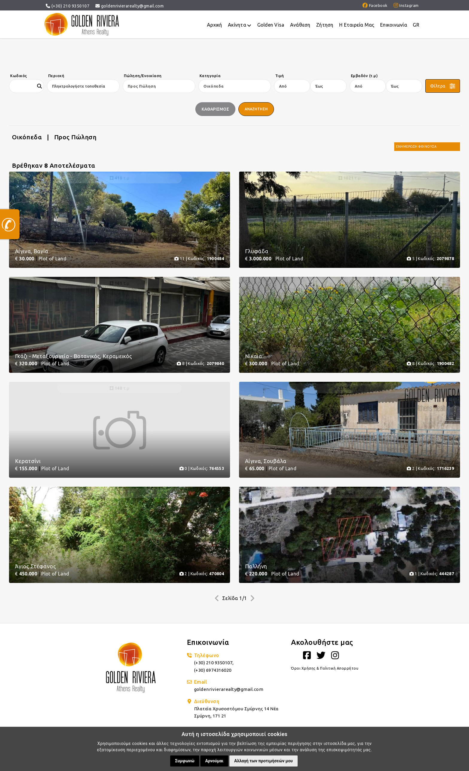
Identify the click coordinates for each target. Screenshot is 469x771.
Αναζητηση (257, 109)
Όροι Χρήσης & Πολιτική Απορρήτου (325, 691)
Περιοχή (56, 76)
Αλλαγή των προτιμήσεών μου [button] (263, 760)
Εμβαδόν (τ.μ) (364, 76)
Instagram (406, 6)
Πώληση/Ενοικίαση (143, 76)
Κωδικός (18, 76)
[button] (442, 86)
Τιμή (279, 76)
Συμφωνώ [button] (184, 760)
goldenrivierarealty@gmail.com (129, 6)
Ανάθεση (299, 25)
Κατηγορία (210, 76)
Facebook (373, 6)
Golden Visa (269, 25)
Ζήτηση (324, 25)
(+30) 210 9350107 (67, 6)
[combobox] (81, 86)
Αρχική (212, 25)
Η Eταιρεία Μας (356, 25)
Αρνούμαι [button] (214, 760)
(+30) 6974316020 (215, 692)
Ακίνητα (237, 26)
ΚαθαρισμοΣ (214, 109)
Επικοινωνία (393, 25)
